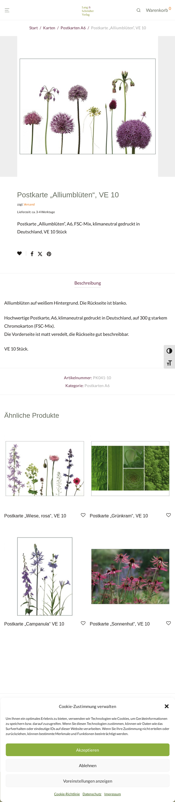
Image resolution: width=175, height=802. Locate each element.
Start (33, 27)
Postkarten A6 (73, 27)
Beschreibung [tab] (87, 282)
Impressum (112, 794)
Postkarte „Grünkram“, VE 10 (119, 515)
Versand (29, 204)
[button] (166, 706)
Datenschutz (92, 794)
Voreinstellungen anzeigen (87, 780)
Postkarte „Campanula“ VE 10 (34, 624)
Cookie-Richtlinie (67, 794)
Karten (49, 27)
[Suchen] (140, 10)
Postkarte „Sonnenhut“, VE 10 (120, 624)
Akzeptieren (87, 749)
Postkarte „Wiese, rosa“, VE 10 (35, 515)
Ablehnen (87, 765)
